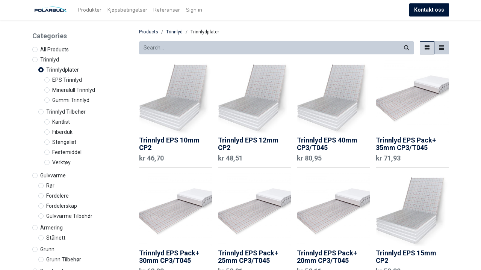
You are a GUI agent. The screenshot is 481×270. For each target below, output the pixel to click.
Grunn (47, 249)
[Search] (406, 47)
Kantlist (61, 122)
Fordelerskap (61, 206)
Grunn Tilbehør (63, 259)
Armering (51, 228)
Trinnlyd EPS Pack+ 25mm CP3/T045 (248, 256)
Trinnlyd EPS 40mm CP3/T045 (327, 144)
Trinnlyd (49, 60)
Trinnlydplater (62, 70)
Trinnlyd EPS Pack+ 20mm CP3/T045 (327, 256)
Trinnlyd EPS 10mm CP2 (169, 144)
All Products (54, 49)
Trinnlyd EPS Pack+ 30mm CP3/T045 (169, 256)
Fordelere (57, 196)
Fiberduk (62, 132)
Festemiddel (67, 152)
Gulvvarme (53, 175)
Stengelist (64, 142)
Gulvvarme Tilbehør (69, 216)
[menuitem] (89, 10)
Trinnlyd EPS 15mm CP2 (406, 256)
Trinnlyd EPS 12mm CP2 (248, 144)
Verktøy (61, 162)
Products (148, 31)
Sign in (194, 10)
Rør (50, 186)
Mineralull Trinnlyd (73, 90)
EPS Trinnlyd (67, 80)
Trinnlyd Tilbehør (66, 112)
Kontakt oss (429, 10)
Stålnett (55, 238)
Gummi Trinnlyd (70, 100)
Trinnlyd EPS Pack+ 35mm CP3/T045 (406, 144)
